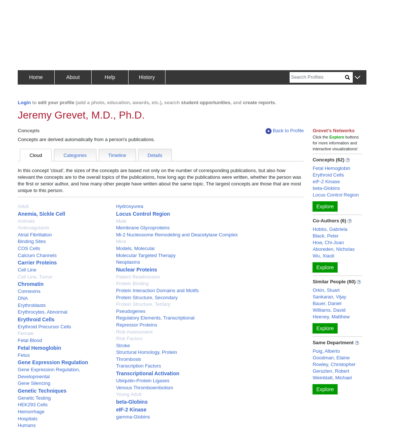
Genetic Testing (34, 398)
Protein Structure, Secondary (147, 297)
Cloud (36, 155)
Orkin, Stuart (326, 290)
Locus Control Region (143, 214)
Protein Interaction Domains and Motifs (157, 290)
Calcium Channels (37, 255)
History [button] (147, 77)
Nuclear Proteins (136, 270)
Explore (325, 206)
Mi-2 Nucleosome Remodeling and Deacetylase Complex (177, 234)
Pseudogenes (131, 311)
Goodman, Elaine (331, 357)
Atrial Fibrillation (35, 234)
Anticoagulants (33, 227)
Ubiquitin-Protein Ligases (143, 380)
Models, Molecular (135, 248)
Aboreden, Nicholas (333, 249)
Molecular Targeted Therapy (145, 255)
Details (155, 155)
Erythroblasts (32, 305)
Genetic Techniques (42, 391)
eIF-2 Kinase (131, 410)
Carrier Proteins (37, 263)
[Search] (317, 77)
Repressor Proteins (136, 325)
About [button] (73, 77)
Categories (75, 155)
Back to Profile (285, 131)
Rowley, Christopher (334, 364)
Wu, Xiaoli (323, 256)
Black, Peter (325, 236)
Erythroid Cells (36, 319)
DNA (23, 298)
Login (24, 102)
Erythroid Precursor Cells (44, 326)
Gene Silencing (34, 383)
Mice (121, 241)
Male (121, 221)
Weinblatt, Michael (332, 377)
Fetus (24, 355)
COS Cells (29, 248)
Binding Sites (32, 241)
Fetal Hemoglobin (39, 348)
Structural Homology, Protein (146, 352)
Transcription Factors (138, 366)
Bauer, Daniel (327, 303)
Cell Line (27, 270)
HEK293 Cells (33, 404)
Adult (23, 206)
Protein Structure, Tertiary (143, 304)
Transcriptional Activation (147, 373)
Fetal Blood (30, 340)
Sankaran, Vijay (329, 297)
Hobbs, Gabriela (330, 229)
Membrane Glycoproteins (143, 227)
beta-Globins (132, 402)
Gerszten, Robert (331, 371)
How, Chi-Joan (328, 242)
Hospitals (27, 418)
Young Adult (128, 394)
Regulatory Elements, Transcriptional (155, 318)
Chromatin (31, 284)
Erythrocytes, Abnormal (42, 312)
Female (26, 333)
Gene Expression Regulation (53, 362)
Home (36, 77)
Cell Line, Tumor (35, 277)
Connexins (29, 291)
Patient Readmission (138, 277)
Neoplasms (128, 262)
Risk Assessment (134, 332)
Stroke (123, 345)
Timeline (117, 155)
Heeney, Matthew (331, 316)
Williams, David (329, 310)
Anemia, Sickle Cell (41, 214)
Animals (26, 221)
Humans (26, 425)
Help (110, 77)
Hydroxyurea (129, 206)
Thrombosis (128, 359)
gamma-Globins (133, 417)
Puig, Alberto (326, 351)
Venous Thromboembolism (144, 387)
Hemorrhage (31, 411)
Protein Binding (132, 283)
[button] (357, 78)
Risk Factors (129, 338)
